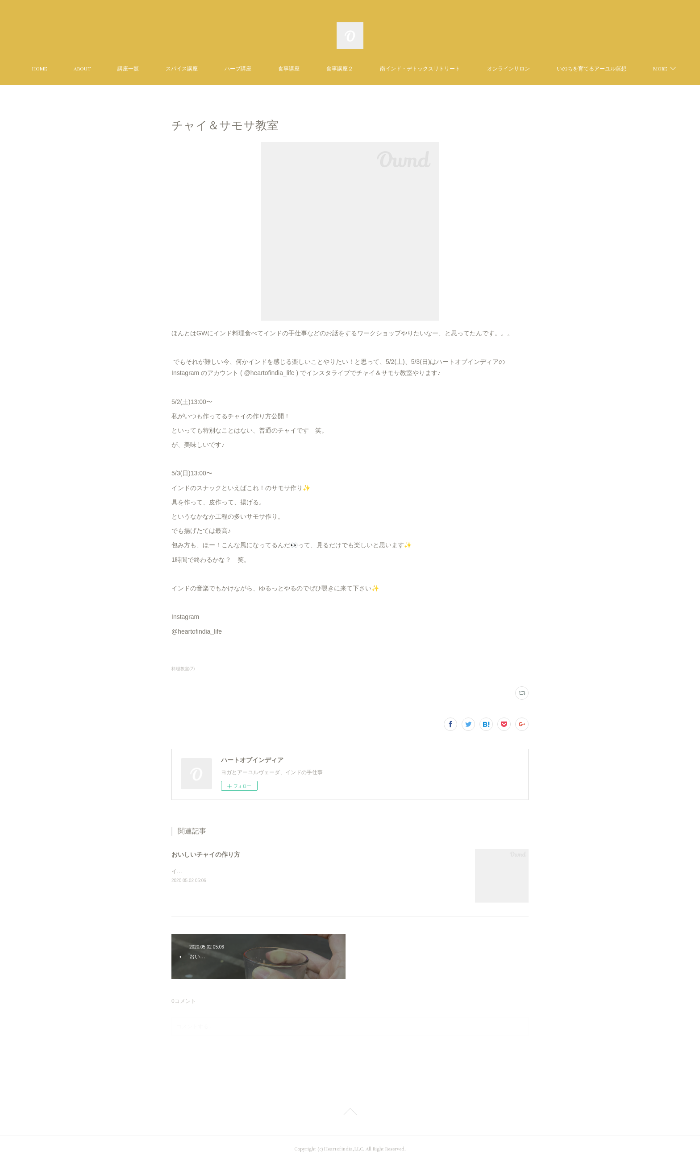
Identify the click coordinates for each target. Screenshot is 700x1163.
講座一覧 (172, 69)
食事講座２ (384, 69)
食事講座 (333, 69)
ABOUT (126, 69)
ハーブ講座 (282, 69)
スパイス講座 (226, 69)
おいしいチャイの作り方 (205, 854)
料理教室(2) (183, 668)
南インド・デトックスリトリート (465, 69)
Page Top (350, 1113)
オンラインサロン (553, 69)
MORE (608, 69)
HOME (84, 69)
